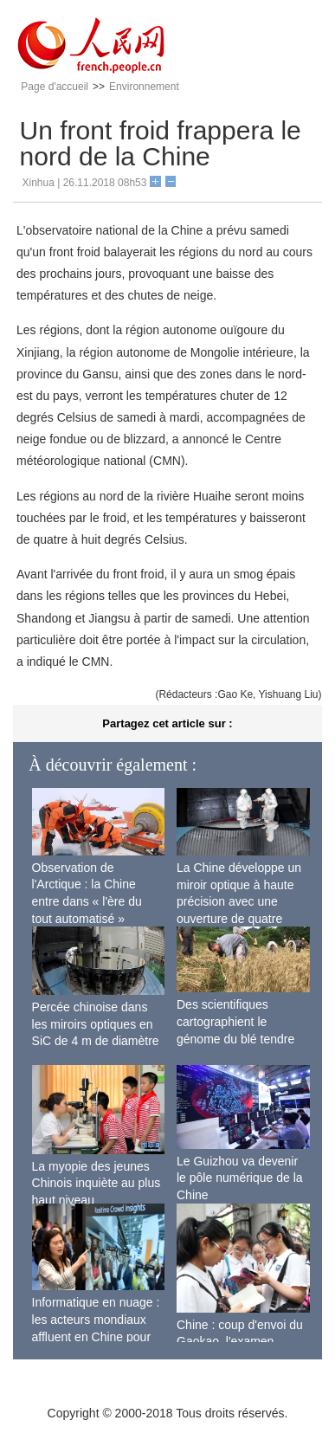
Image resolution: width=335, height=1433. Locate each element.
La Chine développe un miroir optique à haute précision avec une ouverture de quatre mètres (239, 901)
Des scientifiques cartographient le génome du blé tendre (235, 1021)
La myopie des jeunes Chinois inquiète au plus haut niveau (96, 1183)
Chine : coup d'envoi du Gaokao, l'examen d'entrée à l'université (240, 1341)
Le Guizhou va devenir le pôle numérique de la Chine (240, 1178)
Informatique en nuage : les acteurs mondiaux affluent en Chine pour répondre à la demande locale (96, 1336)
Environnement (144, 87)
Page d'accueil (54, 87)
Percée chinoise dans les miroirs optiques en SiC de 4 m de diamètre (95, 1024)
